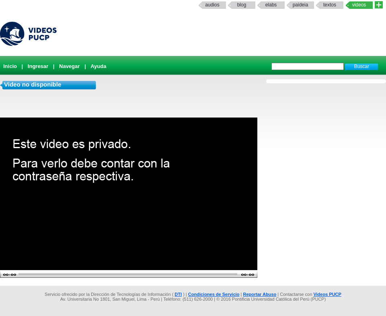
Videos (359, 5)
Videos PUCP (327, 294)
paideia (300, 5)
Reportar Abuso (260, 294)
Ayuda (98, 66)
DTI (178, 294)
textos (329, 5)
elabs (271, 5)
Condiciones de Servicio (214, 294)
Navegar (69, 66)
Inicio (10, 66)
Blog (241, 5)
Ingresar (38, 66)
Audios (212, 5)
